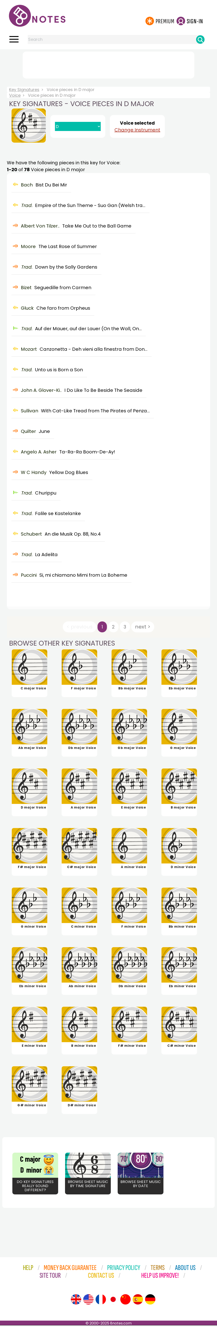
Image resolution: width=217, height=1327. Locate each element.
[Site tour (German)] (150, 1301)
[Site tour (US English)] (88, 1301)
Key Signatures (24, 89)
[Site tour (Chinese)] (125, 1301)
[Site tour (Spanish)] (138, 1301)
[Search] (200, 39)
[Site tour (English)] (76, 1301)
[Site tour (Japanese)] (113, 1301)
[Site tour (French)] (100, 1301)
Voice (15, 95)
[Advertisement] (108, 64)
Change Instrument (137, 130)
